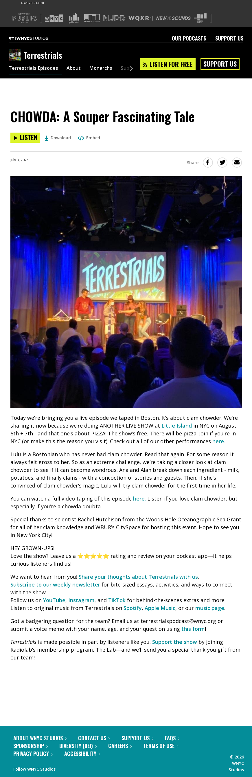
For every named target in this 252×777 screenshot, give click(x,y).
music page (209, 607)
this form (193, 628)
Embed (89, 137)
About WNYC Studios (40, 738)
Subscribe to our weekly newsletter (55, 584)
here (218, 441)
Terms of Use (160, 745)
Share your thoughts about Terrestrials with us (138, 576)
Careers (120, 745)
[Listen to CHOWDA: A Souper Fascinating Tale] (25, 138)
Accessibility (82, 753)
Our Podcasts (189, 38)
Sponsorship (30, 745)
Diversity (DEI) (78, 745)
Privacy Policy (33, 753)
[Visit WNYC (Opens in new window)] (54, 18)
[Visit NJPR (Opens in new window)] (114, 18)
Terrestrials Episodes (35, 69)
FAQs (172, 738)
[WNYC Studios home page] (35, 38)
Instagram (81, 600)
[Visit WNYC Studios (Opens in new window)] (92, 18)
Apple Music (160, 607)
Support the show (174, 641)
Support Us (229, 38)
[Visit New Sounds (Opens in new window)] (173, 18)
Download (58, 137)
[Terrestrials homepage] (16, 55)
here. (139, 498)
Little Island (177, 425)
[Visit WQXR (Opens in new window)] (140, 18)
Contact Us (94, 738)
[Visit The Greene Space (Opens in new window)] (200, 18)
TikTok (117, 600)
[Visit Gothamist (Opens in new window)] (74, 18)
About (78, 69)
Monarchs (106, 69)
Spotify (133, 607)
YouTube (54, 600)
